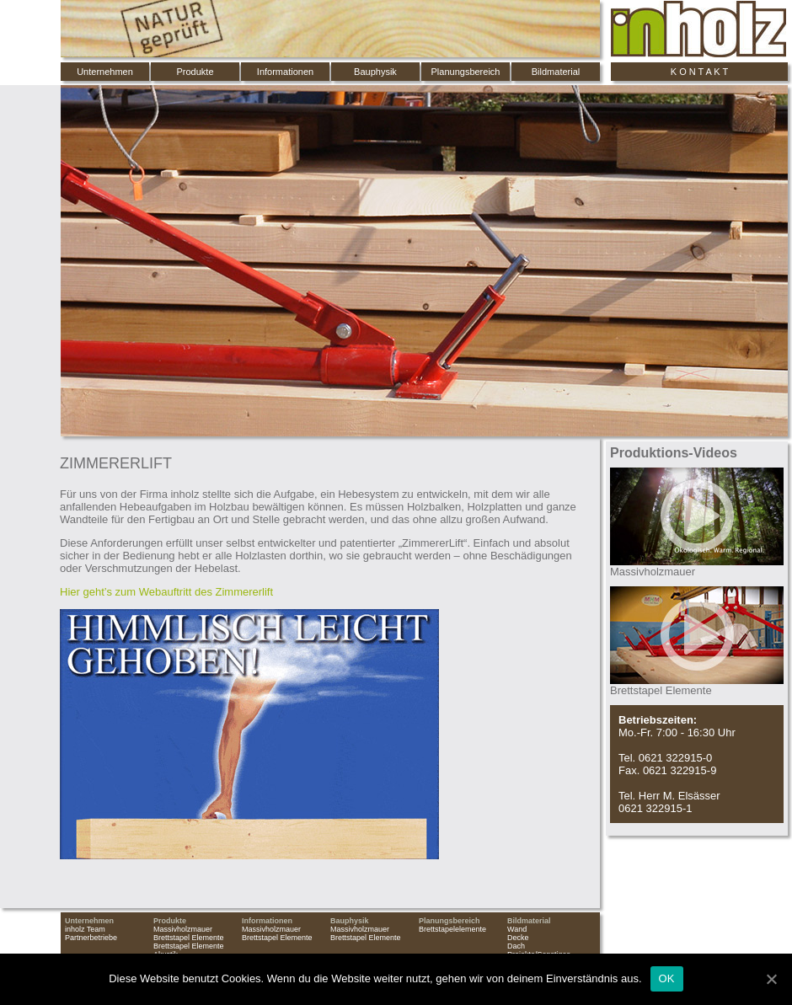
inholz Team (85, 929)
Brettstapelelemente (452, 929)
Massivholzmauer (182, 929)
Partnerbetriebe (91, 937)
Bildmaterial (556, 72)
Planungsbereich (465, 72)
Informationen (285, 72)
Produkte (194, 72)
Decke (518, 937)
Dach (516, 946)
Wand (517, 929)
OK (667, 978)
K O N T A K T (699, 72)
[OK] (771, 978)
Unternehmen (105, 72)
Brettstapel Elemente (188, 937)
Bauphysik (375, 72)
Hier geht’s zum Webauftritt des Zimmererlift (166, 591)
